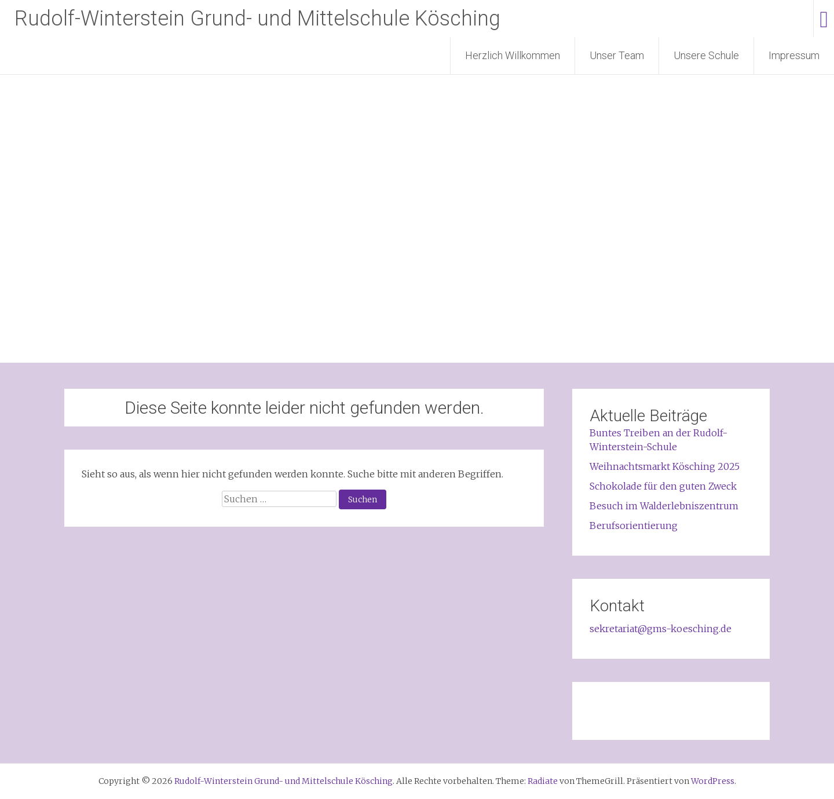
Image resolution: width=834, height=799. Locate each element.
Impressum (794, 55)
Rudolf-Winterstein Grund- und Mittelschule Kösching (257, 18)
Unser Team (617, 55)
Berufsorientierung (634, 525)
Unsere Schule (706, 55)
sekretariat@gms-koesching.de (660, 628)
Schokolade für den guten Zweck (663, 486)
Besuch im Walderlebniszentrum (664, 506)
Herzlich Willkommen (512, 55)
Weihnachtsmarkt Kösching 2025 (665, 466)
